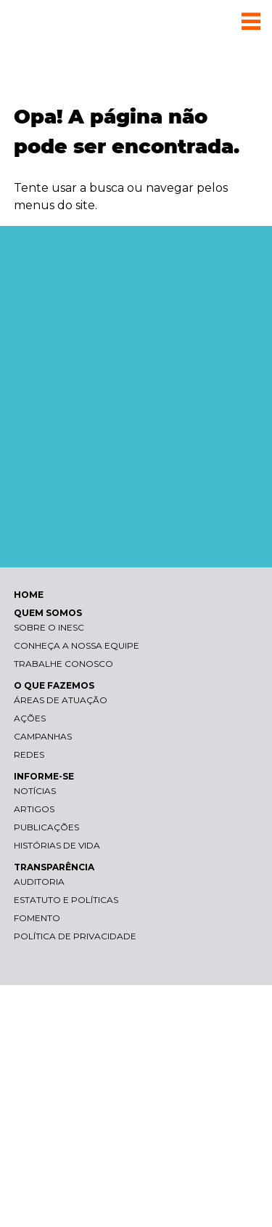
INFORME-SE (44, 776)
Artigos (34, 808)
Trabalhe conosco (63, 663)
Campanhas (43, 736)
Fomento (37, 917)
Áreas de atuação (60, 700)
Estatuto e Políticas (66, 899)
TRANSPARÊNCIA (54, 867)
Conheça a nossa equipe (76, 645)
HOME (29, 594)
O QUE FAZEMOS (54, 685)
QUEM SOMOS (48, 612)
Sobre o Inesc (49, 627)
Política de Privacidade (75, 936)
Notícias (35, 790)
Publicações (46, 827)
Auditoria (39, 881)
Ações (30, 718)
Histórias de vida (57, 845)
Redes (29, 754)
